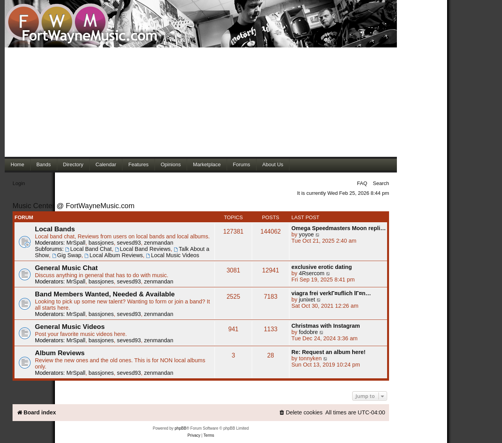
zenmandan (158, 243)
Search (381, 183)
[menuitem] (301, 413)
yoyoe (306, 234)
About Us (272, 164)
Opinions (171, 164)
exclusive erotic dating (321, 267)
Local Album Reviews (114, 255)
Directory (73, 164)
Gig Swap (67, 255)
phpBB (180, 428)
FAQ (362, 183)
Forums (241, 164)
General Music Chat (66, 268)
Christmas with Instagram (325, 326)
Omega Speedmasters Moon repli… (338, 228)
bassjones (101, 243)
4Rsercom (311, 273)
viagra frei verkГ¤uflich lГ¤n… (331, 293)
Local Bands (55, 229)
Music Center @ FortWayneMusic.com (74, 206)
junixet (307, 299)
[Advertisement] (201, 102)
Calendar (106, 164)
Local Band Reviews (143, 249)
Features (138, 164)
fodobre (308, 332)
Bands (43, 164)
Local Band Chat (88, 249)
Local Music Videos (172, 255)
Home (17, 164)
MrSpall (75, 243)
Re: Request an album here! (328, 352)
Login (19, 183)
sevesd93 (129, 243)
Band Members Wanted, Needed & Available (105, 294)
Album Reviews (60, 353)
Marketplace (207, 164)
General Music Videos (70, 326)
